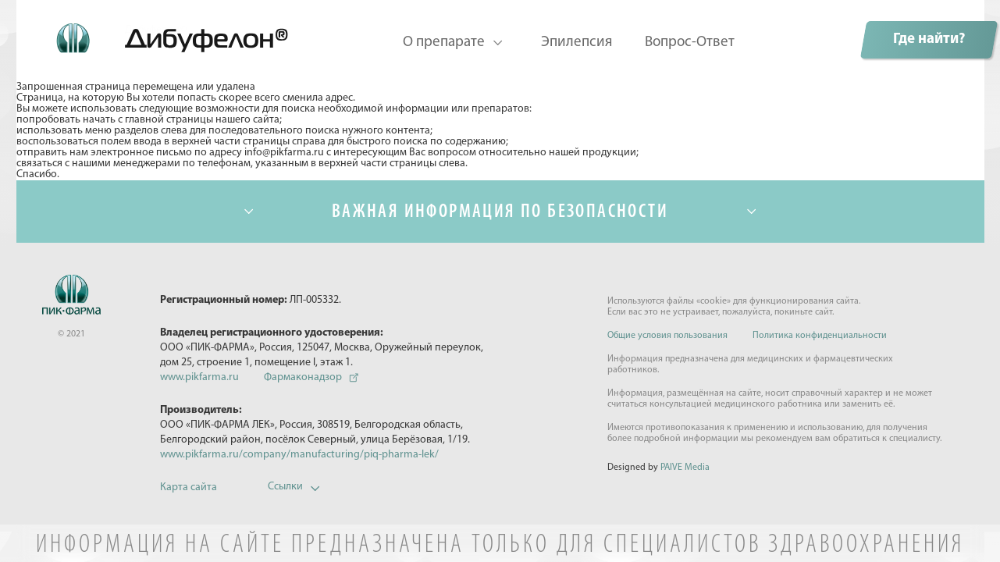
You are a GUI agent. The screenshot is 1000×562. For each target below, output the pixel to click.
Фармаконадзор (303, 377)
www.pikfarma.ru (199, 377)
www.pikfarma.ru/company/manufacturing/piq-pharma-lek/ (299, 455)
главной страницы (169, 120)
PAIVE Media (685, 467)
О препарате (444, 42)
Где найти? (929, 39)
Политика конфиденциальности (820, 335)
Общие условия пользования (667, 335)
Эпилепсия (576, 42)
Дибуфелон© (156, 30)
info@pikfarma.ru (284, 153)
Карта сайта (188, 487)
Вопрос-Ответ (690, 42)
